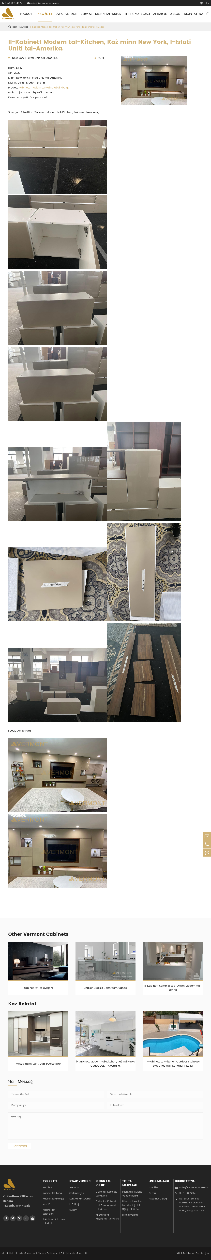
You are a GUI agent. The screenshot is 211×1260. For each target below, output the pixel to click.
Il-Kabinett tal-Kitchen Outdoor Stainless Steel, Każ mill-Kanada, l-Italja (173, 1064)
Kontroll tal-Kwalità (79, 1199)
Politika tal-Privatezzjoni (196, 1253)
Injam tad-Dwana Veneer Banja (132, 1194)
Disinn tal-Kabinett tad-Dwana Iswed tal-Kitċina (106, 1205)
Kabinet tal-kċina (52, 1193)
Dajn (15, 27)
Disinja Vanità (130, 1215)
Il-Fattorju (74, 1204)
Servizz (86, 14)
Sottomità (20, 1146)
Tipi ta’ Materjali (137, 14)
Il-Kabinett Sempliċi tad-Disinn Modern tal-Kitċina (172, 988)
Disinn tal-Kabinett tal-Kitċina (106, 1194)
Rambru (47, 1187)
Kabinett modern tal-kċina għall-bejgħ (44, 88)
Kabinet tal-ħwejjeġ (53, 1199)
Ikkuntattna (193, 14)
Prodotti (27, 14)
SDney (73, 1210)
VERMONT (74, 1187)
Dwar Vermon (66, 14)
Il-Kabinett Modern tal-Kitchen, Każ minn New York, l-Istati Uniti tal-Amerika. (67, 27)
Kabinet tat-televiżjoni (38, 988)
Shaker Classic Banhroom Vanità (105, 988)
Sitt (178, 1253)
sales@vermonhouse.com (43, 3)
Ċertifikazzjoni (76, 1193)
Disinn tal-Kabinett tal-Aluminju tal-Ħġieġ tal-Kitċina (132, 1205)
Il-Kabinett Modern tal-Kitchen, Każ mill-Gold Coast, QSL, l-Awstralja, (105, 1064)
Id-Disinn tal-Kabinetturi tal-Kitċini (107, 1217)
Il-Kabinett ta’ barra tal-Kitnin (54, 1221)
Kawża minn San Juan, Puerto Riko (38, 1064)
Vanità (46, 1204)
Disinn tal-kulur (108, 14)
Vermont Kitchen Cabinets (42, 1253)
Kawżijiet (45, 14)
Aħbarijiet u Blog (166, 14)
